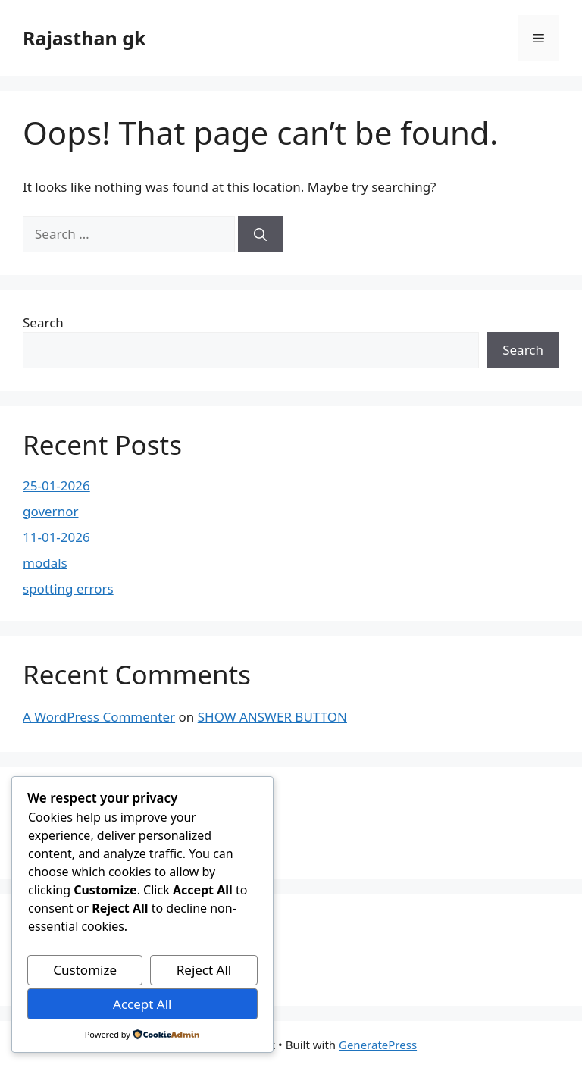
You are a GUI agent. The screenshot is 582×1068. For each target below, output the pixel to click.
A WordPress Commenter (99, 716)
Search (43, 322)
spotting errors (68, 588)
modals (45, 563)
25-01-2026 (56, 485)
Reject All (204, 970)
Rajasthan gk (84, 38)
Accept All (142, 1004)
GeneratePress (378, 1044)
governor (50, 511)
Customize (85, 970)
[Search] (260, 234)
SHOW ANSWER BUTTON (272, 716)
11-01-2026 (56, 537)
